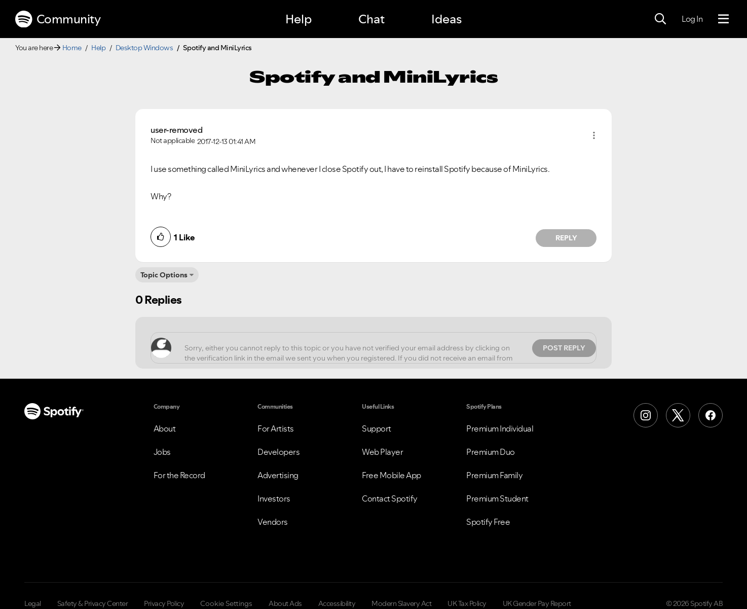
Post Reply (564, 348)
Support (376, 428)
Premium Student (497, 498)
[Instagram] (645, 415)
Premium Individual (499, 428)
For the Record (179, 475)
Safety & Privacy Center (92, 603)
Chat (371, 19)
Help (298, 19)
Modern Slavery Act (401, 603)
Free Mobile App (391, 475)
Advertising (277, 475)
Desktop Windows (144, 48)
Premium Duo (490, 451)
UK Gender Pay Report (537, 603)
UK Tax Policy (467, 603)
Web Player (382, 451)
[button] (594, 135)
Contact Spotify (390, 498)
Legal (32, 603)
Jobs (162, 451)
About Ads (285, 603)
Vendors (272, 521)
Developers (278, 451)
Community (57, 19)
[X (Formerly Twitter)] (678, 415)
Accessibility (337, 603)
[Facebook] (710, 415)
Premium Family (494, 475)
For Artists (275, 428)
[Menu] (723, 19)
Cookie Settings (226, 603)
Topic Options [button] (164, 275)
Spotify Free (488, 521)
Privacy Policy (164, 603)
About (165, 428)
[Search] (660, 19)
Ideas (446, 19)
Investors (273, 498)
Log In (692, 18)
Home (72, 48)
